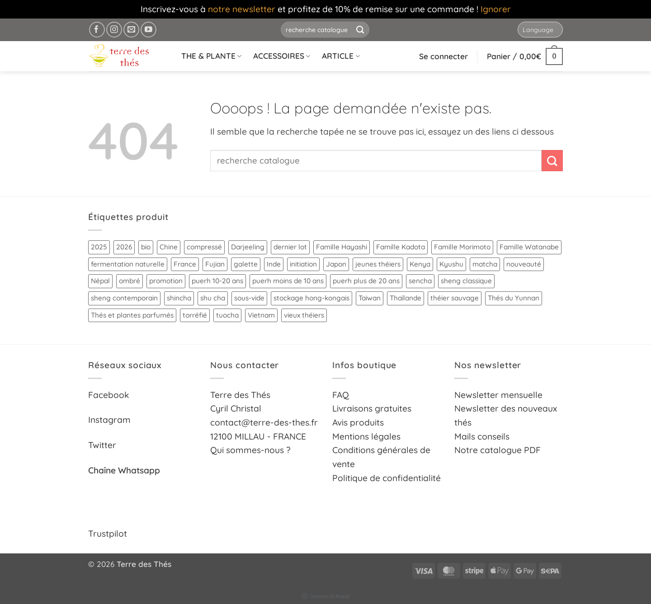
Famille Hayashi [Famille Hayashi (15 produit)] (341, 247)
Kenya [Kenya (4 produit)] (420, 264)
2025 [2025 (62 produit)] (99, 247)
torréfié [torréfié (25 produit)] (195, 315)
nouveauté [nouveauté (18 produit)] (523, 264)
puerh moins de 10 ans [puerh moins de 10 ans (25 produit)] (288, 280)
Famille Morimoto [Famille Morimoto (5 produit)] (462, 247)
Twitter (102, 445)
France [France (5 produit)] (185, 264)
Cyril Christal (235, 408)
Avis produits (358, 422)
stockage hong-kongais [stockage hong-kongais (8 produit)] (311, 298)
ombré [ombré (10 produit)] (129, 280)
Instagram (109, 419)
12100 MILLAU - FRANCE (258, 436)
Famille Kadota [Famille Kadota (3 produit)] (400, 247)
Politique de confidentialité (386, 478)
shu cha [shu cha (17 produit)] (212, 298)
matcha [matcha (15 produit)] (484, 264)
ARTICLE (340, 56)
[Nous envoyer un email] (131, 29)
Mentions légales (366, 436)
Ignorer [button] (496, 9)
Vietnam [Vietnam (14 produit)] (261, 315)
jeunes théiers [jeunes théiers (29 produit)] (378, 264)
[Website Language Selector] (540, 29)
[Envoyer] (360, 30)
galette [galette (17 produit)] (246, 264)
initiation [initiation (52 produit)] (303, 264)
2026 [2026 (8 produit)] (124, 247)
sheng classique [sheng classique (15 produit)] (466, 280)
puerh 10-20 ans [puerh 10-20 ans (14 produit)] (217, 280)
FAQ (340, 394)
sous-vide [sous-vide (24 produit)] (249, 298)
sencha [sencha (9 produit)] (420, 280)
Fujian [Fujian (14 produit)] (215, 264)
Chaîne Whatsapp (124, 470)
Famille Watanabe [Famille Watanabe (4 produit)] (529, 247)
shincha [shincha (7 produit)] (179, 298)
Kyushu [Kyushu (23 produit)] (451, 264)
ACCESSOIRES (281, 56)
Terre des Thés (240, 394)
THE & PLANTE (211, 56)
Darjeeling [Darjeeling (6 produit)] (247, 247)
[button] (525, 56)
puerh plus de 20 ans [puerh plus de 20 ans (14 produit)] (366, 280)
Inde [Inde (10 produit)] (274, 264)
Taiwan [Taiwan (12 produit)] (370, 298)
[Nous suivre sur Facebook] (97, 29)
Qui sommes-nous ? (250, 450)
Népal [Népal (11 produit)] (100, 280)
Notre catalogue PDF (497, 450)
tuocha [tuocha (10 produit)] (227, 315)
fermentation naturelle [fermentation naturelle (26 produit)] (128, 264)
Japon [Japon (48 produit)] (336, 264)
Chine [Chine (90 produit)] (169, 247)
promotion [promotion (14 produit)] (166, 280)
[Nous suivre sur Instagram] (114, 29)
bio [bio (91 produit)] (146, 247)
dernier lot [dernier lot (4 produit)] (290, 247)
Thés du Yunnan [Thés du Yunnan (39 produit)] (513, 298)
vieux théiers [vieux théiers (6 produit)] (304, 315)
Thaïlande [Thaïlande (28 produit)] (405, 298)
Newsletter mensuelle (498, 394)
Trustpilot (107, 533)
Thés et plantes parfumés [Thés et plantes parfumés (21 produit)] (132, 315)
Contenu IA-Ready (326, 596)
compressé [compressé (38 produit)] (204, 247)
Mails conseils (481, 436)
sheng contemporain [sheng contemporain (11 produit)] (124, 298)
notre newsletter (241, 9)
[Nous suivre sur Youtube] (148, 29)
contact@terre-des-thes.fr (264, 422)
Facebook (108, 394)
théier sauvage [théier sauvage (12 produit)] (454, 298)
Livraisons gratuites (371, 408)
